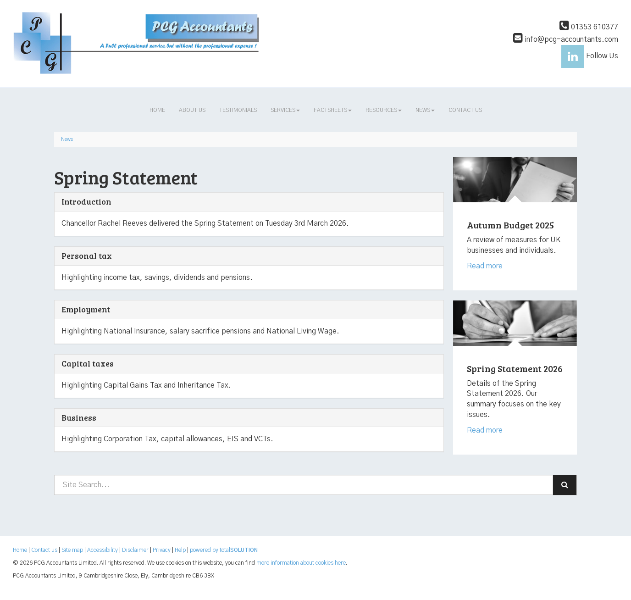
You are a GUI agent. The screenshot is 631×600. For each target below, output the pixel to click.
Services (285, 110)
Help (180, 550)
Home (157, 110)
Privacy (162, 550)
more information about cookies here (301, 563)
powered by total (224, 550)
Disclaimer (135, 550)
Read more (485, 266)
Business (78, 417)
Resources (383, 110)
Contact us (465, 110)
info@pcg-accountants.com (565, 39)
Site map (72, 550)
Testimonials (238, 110)
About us (192, 110)
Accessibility (102, 550)
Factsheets (333, 110)
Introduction (86, 201)
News (425, 110)
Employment (85, 309)
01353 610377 (588, 27)
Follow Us (589, 56)
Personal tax (86, 255)
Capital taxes (87, 363)
